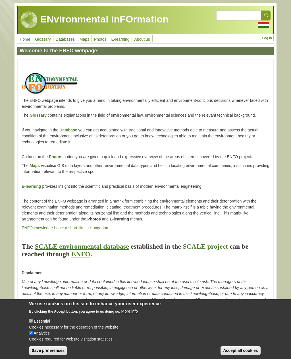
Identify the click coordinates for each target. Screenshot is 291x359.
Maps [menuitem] (84, 39)
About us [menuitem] (142, 39)
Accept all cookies (240, 351)
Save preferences (48, 351)
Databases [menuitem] (65, 39)
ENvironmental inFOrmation (94, 19)
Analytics (42, 333)
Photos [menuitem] (100, 39)
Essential (42, 321)
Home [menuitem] (25, 39)
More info (129, 312)
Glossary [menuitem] (43, 39)
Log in (267, 38)
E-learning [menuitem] (120, 39)
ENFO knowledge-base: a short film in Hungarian (65, 228)
